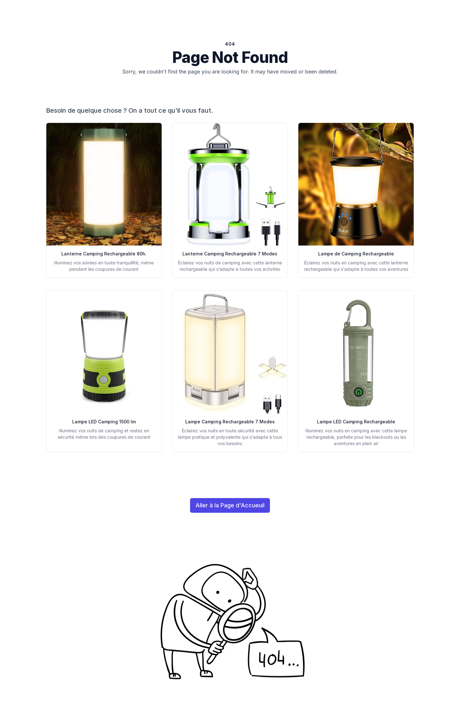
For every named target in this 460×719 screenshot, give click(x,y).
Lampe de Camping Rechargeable (356, 253)
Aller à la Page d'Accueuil (229, 505)
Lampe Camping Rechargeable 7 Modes (230, 421)
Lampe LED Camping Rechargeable (356, 421)
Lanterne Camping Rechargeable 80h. (104, 253)
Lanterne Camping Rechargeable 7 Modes (229, 253)
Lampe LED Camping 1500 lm (104, 421)
